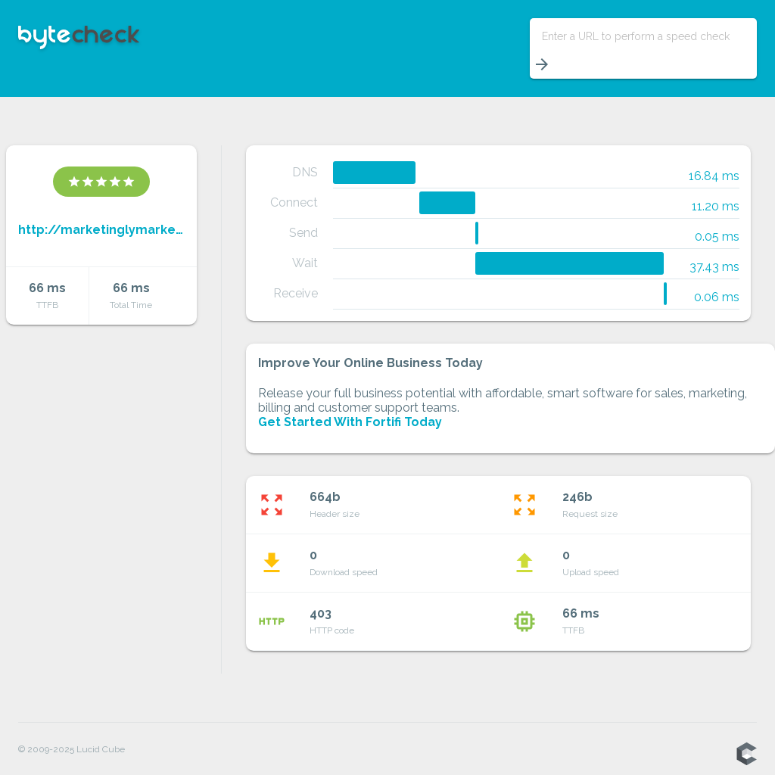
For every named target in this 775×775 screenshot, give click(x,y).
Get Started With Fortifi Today (350, 422)
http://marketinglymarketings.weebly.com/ (101, 230)
